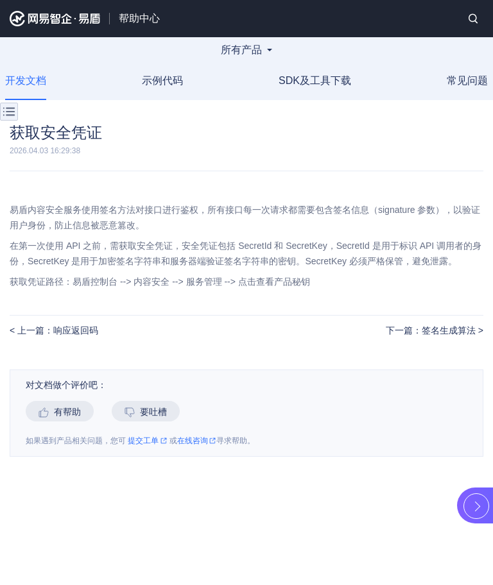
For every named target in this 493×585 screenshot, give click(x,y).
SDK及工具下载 (315, 80)
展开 (476, 506)
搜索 (473, 18)
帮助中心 (139, 18)
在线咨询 (196, 441)
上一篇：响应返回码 (56, 330)
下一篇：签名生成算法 (432, 330)
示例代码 (162, 80)
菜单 (9, 111)
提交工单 (147, 441)
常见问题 (467, 80)
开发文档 (25, 80)
